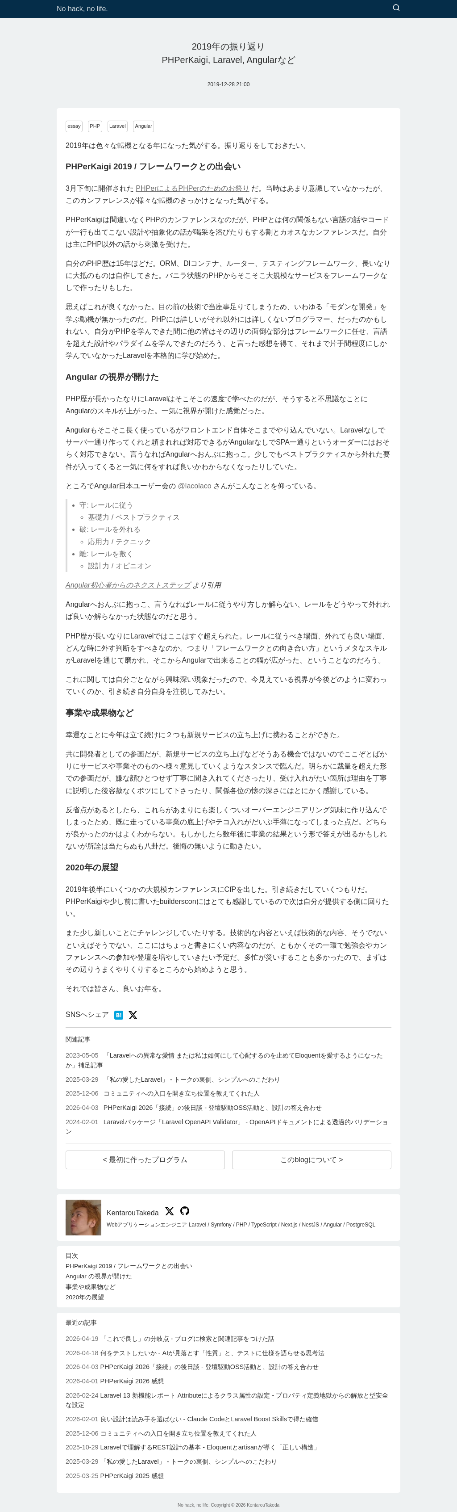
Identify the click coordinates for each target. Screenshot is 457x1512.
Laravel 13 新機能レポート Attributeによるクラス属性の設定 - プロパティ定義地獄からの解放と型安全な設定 (227, 1400)
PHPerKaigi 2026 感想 (115, 1381)
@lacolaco (195, 486)
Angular (143, 126)
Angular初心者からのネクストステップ (128, 585)
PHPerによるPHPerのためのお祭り (192, 188)
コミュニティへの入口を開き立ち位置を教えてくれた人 (163, 1093)
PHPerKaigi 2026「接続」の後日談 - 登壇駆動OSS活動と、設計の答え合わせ (194, 1107)
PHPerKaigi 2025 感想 (115, 1475)
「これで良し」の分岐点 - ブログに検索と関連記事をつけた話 (170, 1338)
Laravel (117, 126)
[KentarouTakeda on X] (168, 1213)
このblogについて (309, 1159)
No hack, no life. (82, 9)
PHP (95, 126)
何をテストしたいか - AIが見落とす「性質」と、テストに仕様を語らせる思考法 (195, 1353)
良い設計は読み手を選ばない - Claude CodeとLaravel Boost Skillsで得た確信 (192, 1419)
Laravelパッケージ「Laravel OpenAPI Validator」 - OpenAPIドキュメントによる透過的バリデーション (227, 1126)
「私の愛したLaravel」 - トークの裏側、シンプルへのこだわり (173, 1079)
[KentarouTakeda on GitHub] (182, 1213)
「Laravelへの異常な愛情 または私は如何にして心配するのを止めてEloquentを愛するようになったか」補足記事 (224, 1060)
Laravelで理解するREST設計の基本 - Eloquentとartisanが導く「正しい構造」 (193, 1447)
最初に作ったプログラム (147, 1159)
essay (73, 126)
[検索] (396, 8)
